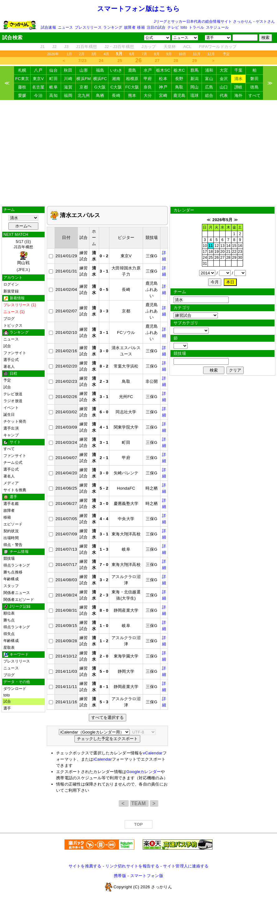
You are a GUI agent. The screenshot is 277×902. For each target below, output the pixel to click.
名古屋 (38, 87)
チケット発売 (14, 421)
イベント (11, 408)
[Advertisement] (138, 153)
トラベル (196, 27)
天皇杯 (170, 46)
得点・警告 (12, 545)
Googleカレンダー (144, 771)
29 (194, 60)
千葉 (238, 70)
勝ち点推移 (12, 572)
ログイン (11, 284)
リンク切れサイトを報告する (132, 866)
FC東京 (22, 78)
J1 (42, 46)
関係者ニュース (16, 593)
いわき (116, 70)
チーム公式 (12, 462)
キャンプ (11, 435)
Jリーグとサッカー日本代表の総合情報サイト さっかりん (203, 21)
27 (157, 60)
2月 (82, 54)
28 (176, 60)
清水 (238, 78)
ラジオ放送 (12, 401)
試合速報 (48, 27)
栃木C (179, 70)
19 (216, 251)
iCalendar (102, 759)
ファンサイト (14, 353)
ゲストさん (265, 21)
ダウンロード (14, 688)
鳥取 (179, 87)
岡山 (194, 87)
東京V (38, 78)
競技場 (9, 558)
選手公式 (11, 360)
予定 (226, 54)
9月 (169, 54)
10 (205, 246)
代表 (224, 95)
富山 (209, 78)
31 (205, 263)
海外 (238, 95)
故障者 (130, 27)
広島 (209, 87)
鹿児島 (179, 95)
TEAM (139, 803)
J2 (54, 46)
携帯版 (120, 875)
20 (222, 251)
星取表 (9, 647)
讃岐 (238, 87)
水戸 (148, 70)
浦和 (209, 70)
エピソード (12, 524)
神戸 (163, 87)
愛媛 (22, 95)
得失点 (9, 634)
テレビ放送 (12, 394)
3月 (94, 54)
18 (210, 251)
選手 (7, 708)
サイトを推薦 (14, 490)
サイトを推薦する (85, 866)
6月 (132, 54)
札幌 (22, 70)
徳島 (254, 87)
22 (234, 251)
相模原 (132, 78)
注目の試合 (156, 27)
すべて (254, 95)
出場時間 (11, 538)
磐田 (254, 78)
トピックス (12, 325)
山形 (83, 70)
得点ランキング (16, 565)
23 (240, 251)
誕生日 (9, 414)
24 (101, 60)
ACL (187, 46)
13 (222, 246)
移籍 (141, 27)
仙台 (53, 70)
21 (228, 251)
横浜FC (100, 78)
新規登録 (11, 291)
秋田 (68, 70)
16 (240, 246)
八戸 (38, 70)
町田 (53, 78)
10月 (182, 54)
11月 (196, 54)
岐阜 (53, 87)
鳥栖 (100, 95)
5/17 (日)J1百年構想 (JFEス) (23, 256)
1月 (69, 54)
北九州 (84, 95)
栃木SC (163, 70)
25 (119, 60)
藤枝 (22, 87)
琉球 (194, 95)
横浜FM (83, 78)
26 (216, 257)
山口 (224, 87)
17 (205, 251)
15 (234, 246)
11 (210, 246)
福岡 (68, 95)
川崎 (68, 78)
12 (216, 246)
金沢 (224, 78)
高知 (53, 95)
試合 (7, 346)
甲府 (148, 78)
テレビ (173, 27)
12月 (211, 54)
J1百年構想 (86, 46)
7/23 (82, 60)
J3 (66, 46)
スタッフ (11, 586)
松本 (163, 78)
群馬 (194, 70)
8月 (157, 54)
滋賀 (68, 87)
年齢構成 (11, 579)
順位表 (9, 613)
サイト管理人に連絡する (185, 866)
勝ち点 (9, 620)
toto (184, 27)
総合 (209, 95)
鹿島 (132, 70)
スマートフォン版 (146, 875)
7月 (144, 54)
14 (228, 246)
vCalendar (153, 753)
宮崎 (163, 95)
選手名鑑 (11, 503)
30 (240, 257)
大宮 (224, 70)
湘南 (116, 78)
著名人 (9, 366)
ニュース (65, 27)
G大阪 (100, 87)
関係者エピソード (18, 599)
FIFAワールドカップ (217, 46)
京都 (83, 87)
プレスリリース (88, 27)
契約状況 (11, 531)
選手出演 (11, 428)
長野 (179, 78)
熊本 (132, 95)
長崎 (116, 95)
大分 (148, 95)
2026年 (53, 54)
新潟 (194, 78)
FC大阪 (132, 87)
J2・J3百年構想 (119, 46)
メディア (11, 483)
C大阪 (116, 87)
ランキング (112, 27)
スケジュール (217, 27)
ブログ (9, 318)
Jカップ (148, 46)
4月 (106, 54)
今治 (38, 95)
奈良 (148, 87)
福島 (100, 70)
